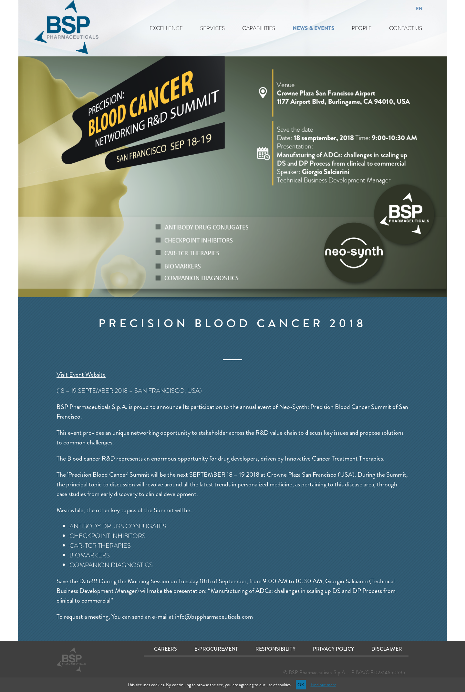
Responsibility (275, 649)
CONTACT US (405, 28)
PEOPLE (362, 28)
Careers (165, 649)
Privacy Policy (333, 649)
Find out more (323, 684)
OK (300, 684)
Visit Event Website (81, 374)
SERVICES (212, 28)
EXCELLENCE (166, 28)
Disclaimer (386, 649)
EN (419, 8)
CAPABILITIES (258, 28)
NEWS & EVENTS (313, 28)
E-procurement (216, 649)
